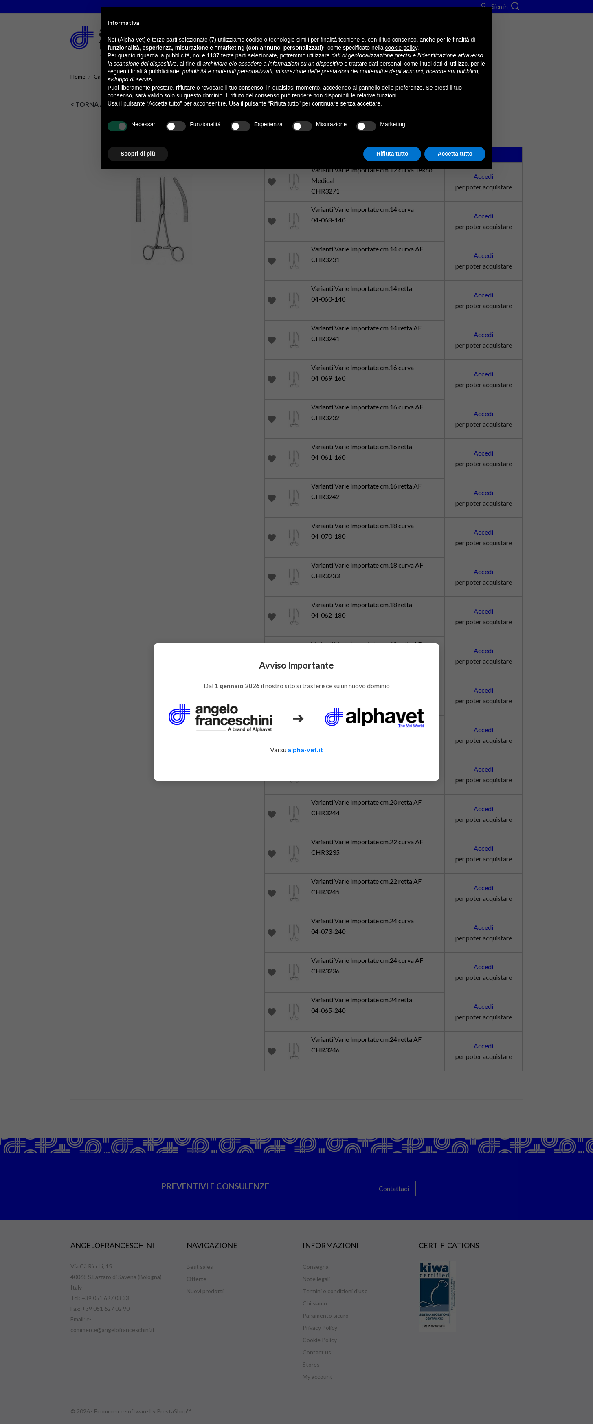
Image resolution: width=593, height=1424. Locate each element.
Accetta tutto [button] (454, 153)
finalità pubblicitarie (155, 71)
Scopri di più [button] (138, 153)
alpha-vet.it (305, 749)
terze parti (233, 55)
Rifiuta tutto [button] (392, 153)
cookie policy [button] (401, 47)
